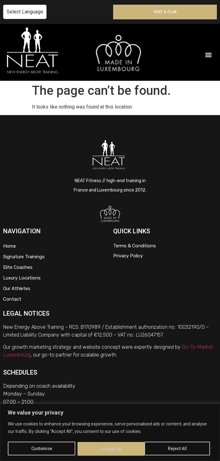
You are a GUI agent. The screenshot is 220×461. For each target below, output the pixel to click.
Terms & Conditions (134, 246)
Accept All (179, 448)
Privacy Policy (128, 256)
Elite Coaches (17, 267)
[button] (208, 55)
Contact (12, 299)
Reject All (111, 448)
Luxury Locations (22, 278)
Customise (42, 448)
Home (9, 246)
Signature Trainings (24, 257)
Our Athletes (16, 288)
